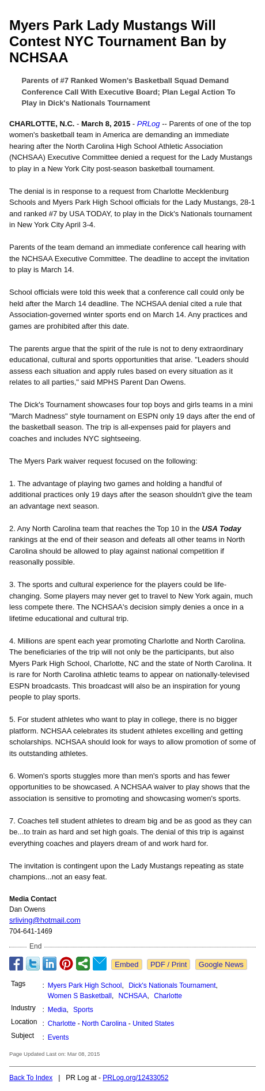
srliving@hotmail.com (45, 920)
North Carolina (104, 1023)
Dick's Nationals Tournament (171, 985)
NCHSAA (133, 996)
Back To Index (30, 1078)
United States (153, 1023)
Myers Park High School (85, 985)
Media (57, 1010)
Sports (83, 1010)
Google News (221, 964)
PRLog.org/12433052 (135, 1078)
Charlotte (168, 996)
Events (58, 1037)
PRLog (148, 123)
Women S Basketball (80, 996)
